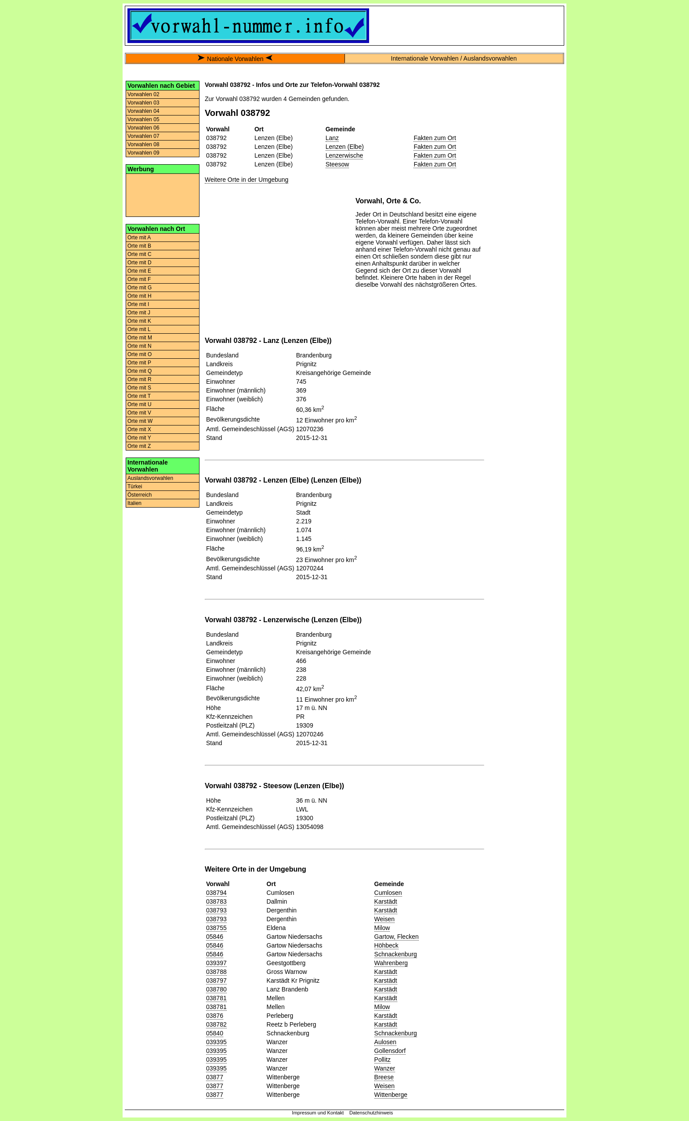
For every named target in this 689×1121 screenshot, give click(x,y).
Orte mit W (139, 421)
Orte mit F (139, 279)
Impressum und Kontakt (318, 1112)
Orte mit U (139, 404)
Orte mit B (139, 246)
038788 (216, 971)
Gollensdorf (390, 1050)
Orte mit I (138, 304)
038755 (216, 927)
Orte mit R (139, 379)
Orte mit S (139, 388)
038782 (216, 1024)
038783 (216, 901)
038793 (216, 910)
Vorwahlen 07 (143, 136)
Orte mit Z (139, 446)
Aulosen (385, 1041)
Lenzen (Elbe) (345, 146)
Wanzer (384, 1068)
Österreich (139, 495)
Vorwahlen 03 (143, 103)
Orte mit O (139, 354)
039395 (216, 1041)
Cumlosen (388, 892)
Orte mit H (139, 296)
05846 (214, 936)
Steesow (337, 164)
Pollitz (382, 1059)
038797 (216, 980)
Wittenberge (390, 1094)
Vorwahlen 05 (143, 119)
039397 (216, 962)
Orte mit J (138, 313)
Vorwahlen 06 (143, 128)
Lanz (332, 137)
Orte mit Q (139, 371)
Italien (134, 503)
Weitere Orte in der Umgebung (246, 179)
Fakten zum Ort (434, 137)
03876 (214, 1015)
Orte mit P (139, 363)
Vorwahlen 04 (143, 111)
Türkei (134, 486)
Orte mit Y (139, 438)
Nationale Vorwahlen (235, 58)
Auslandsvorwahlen (150, 478)
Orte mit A (139, 237)
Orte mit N (139, 346)
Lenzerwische (344, 155)
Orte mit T (139, 396)
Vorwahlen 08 (143, 144)
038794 (216, 892)
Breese (384, 1077)
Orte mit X (139, 429)
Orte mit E (139, 271)
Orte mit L (139, 329)
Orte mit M (139, 338)
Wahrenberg (391, 962)
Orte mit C (139, 254)
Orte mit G (139, 288)
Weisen (384, 919)
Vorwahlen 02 (143, 94)
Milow (382, 927)
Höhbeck (386, 945)
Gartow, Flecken (396, 936)
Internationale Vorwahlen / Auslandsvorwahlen (454, 58)
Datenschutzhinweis (371, 1112)
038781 (216, 998)
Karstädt (385, 901)
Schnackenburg (395, 954)
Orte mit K (139, 321)
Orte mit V (139, 413)
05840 (214, 1033)
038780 (216, 989)
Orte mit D (139, 263)
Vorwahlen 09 (143, 153)
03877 (214, 1077)
